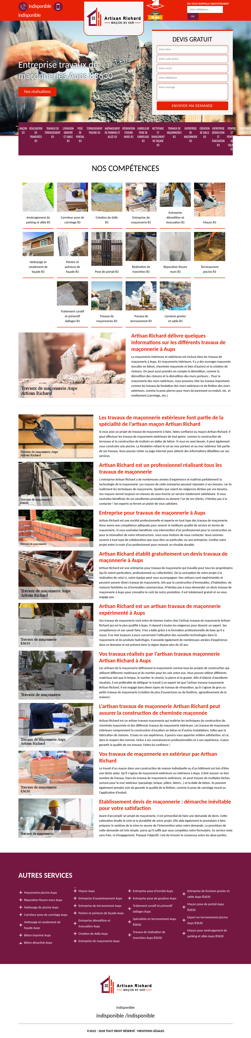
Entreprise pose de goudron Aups (155, 898)
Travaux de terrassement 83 (52, 132)
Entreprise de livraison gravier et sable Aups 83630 (208, 894)
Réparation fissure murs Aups (43, 900)
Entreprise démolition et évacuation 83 (218, 136)
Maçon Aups (87, 891)
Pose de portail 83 (80, 134)
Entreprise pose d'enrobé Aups (153, 891)
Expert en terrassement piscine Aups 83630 (207, 920)
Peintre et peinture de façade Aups (101, 913)
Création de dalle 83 (205, 132)
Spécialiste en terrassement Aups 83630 (154, 922)
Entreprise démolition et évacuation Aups (94, 923)
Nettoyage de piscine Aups (41, 907)
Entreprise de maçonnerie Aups (99, 941)
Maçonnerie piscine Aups (40, 893)
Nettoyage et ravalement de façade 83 (158, 136)
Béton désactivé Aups (38, 943)
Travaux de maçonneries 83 (174, 132)
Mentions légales (150, 1031)
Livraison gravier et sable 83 (68, 134)
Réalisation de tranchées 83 (35, 134)
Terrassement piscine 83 (94, 130)
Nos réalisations (37, 91)
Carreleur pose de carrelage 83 (143, 134)
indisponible (34, 6)
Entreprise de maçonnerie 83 (190, 134)
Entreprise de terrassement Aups (100, 906)
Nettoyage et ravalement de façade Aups (42, 925)
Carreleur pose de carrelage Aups (46, 915)
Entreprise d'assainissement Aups (100, 898)
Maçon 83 (23, 130)
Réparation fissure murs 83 (128, 132)
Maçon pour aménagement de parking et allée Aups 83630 (207, 933)
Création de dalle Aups (93, 934)
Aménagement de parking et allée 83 (112, 132)
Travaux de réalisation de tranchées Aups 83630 (149, 935)
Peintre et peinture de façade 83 (232, 138)
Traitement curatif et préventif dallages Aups (152, 908)
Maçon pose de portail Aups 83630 (205, 907)
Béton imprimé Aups (37, 935)
